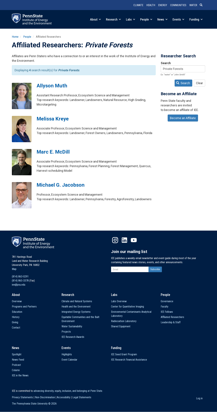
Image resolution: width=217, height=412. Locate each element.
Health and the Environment (76, 306)
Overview (17, 301)
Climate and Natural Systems (77, 301)
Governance (167, 301)
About (95, 19)
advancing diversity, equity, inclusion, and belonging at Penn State (68, 390)
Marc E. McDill (53, 152)
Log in (199, 398)
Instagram (115, 240)
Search (166, 63)
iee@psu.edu (18, 284)
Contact (16, 327)
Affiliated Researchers (172, 317)
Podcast (16, 365)
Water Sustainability (72, 326)
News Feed (18, 359)
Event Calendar (69, 359)
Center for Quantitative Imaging (127, 306)
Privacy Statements (22, 397)
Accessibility (63, 397)
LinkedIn (124, 240)
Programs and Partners (24, 306)
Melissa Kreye (53, 119)
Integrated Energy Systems (76, 311)
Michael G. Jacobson (61, 185)
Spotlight (16, 354)
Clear (199, 83)
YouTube (133, 240)
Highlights (67, 354)
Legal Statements (81, 397)
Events (178, 19)
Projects (66, 331)
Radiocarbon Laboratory (123, 321)
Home (15, 36)
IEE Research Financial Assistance (129, 359)
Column (16, 370)
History (15, 317)
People (146, 19)
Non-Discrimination (45, 397)
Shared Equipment (120, 326)
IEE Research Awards (73, 337)
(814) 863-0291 (20, 276)
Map (14, 269)
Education (17, 311)
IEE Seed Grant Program (124, 354)
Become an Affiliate (183, 118)
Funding (196, 19)
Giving (15, 322)
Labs (130, 19)
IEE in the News (20, 375)
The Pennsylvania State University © (34, 403)
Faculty (164, 306)
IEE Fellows (167, 311)
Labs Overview (119, 301)
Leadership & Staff (171, 322)
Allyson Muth (52, 86)
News (162, 19)
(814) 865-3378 (20, 280)
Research (113, 19)
